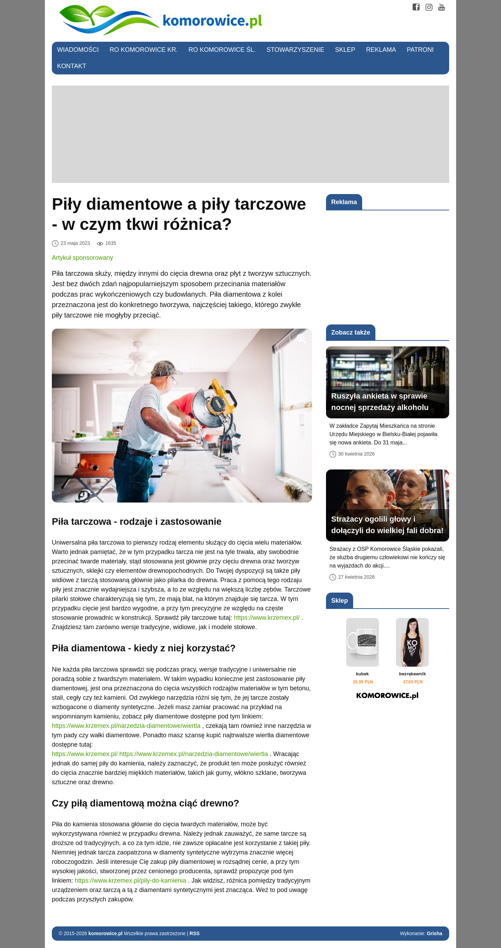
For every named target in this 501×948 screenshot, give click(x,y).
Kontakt (71, 66)
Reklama (381, 49)
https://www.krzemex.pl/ (267, 617)
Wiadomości (78, 49)
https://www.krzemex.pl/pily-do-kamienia (130, 880)
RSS (195, 933)
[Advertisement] (250, 134)
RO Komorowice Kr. (144, 49)
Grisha (434, 933)
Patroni (420, 49)
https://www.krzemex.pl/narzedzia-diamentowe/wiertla (126, 725)
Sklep (345, 49)
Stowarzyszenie (295, 49)
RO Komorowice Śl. (222, 49)
